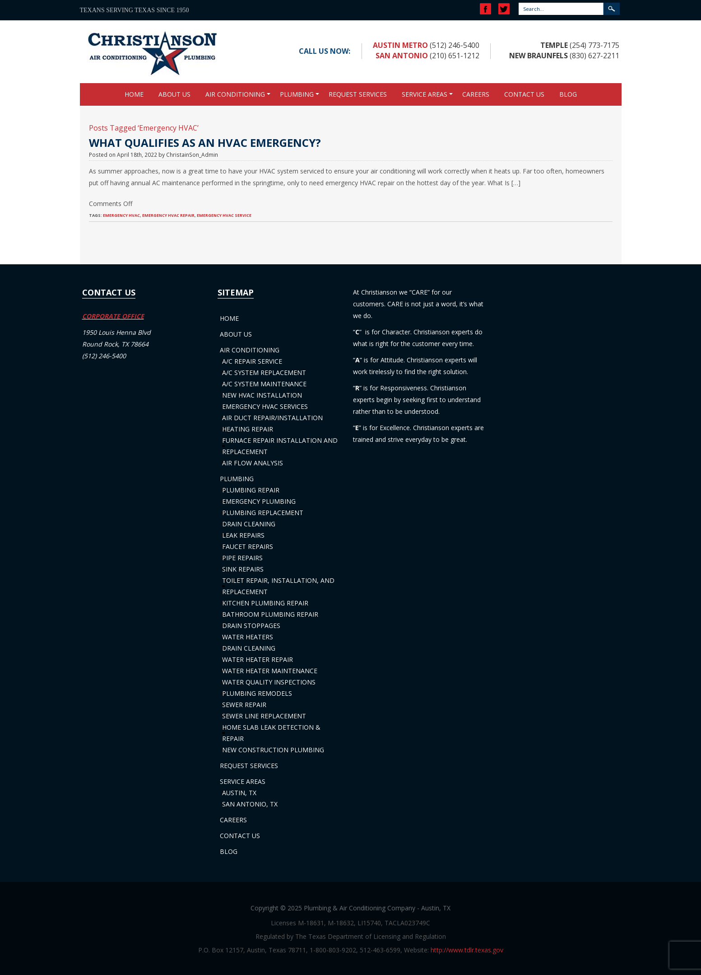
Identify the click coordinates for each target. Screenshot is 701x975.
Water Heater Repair (257, 659)
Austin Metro (400, 45)
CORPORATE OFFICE (113, 316)
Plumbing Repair (250, 490)
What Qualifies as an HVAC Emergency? (205, 142)
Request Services (358, 94)
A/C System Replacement (264, 372)
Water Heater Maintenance (269, 670)
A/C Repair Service (252, 361)
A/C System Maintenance (264, 384)
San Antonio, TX (250, 804)
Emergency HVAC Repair (168, 215)
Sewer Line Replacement (264, 716)
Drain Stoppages (251, 625)
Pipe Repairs (242, 557)
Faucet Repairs (247, 546)
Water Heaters (247, 637)
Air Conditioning (235, 94)
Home (134, 94)
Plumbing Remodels (257, 693)
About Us (174, 94)
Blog (568, 94)
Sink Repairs (243, 569)
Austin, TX (239, 792)
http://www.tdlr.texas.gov (467, 950)
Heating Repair (247, 429)
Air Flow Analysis (252, 463)
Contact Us (524, 94)
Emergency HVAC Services (265, 406)
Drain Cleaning (248, 524)
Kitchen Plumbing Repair (265, 603)
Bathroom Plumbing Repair (270, 614)
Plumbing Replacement (262, 512)
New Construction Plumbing (273, 749)
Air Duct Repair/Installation (272, 417)
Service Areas (424, 94)
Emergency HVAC (121, 215)
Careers (475, 94)
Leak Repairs (243, 535)
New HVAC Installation (262, 395)
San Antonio (402, 56)
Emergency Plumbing (259, 501)
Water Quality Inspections (269, 682)
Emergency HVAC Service (224, 215)
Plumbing (297, 94)
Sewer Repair (244, 704)
